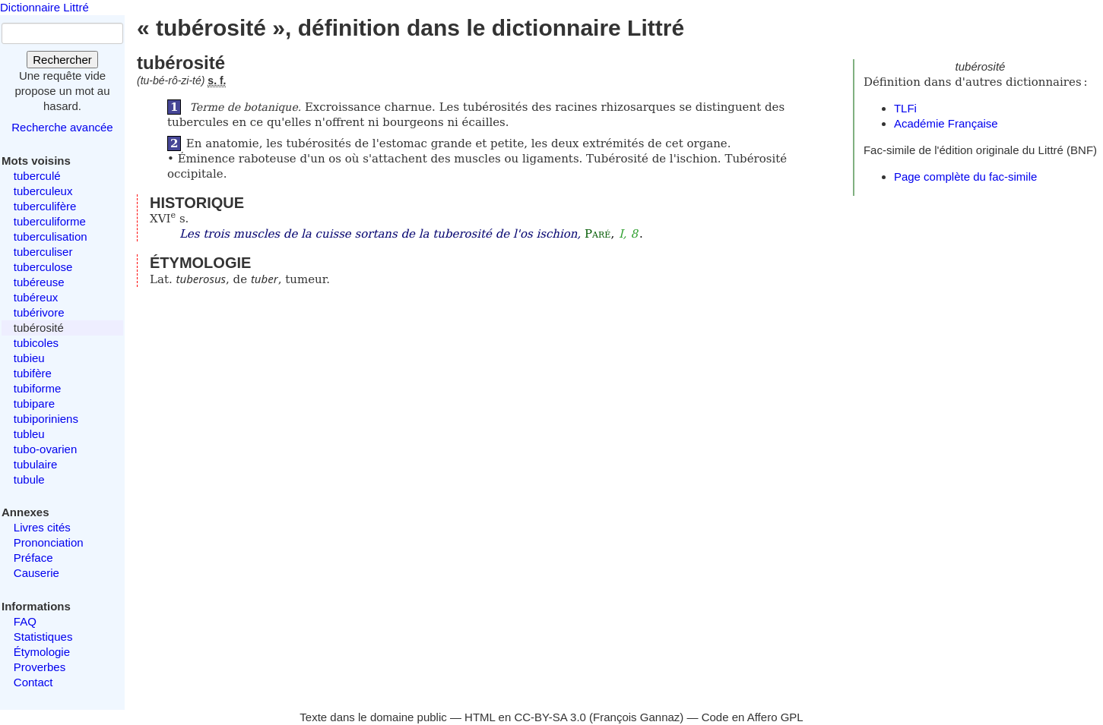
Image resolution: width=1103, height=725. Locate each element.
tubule (29, 479)
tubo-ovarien (45, 449)
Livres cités (42, 527)
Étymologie (42, 651)
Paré (597, 234)
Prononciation (49, 542)
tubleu (29, 433)
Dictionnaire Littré (44, 7)
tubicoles (36, 342)
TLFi (905, 108)
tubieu (29, 357)
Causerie (36, 572)
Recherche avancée (62, 127)
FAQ (25, 621)
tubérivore (39, 312)
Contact (33, 682)
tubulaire (36, 464)
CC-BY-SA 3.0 (550, 717)
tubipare (34, 403)
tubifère (33, 373)
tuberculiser (43, 251)
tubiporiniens (46, 418)
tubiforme (38, 388)
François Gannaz (636, 717)
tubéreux (36, 297)
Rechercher (62, 59)
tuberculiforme (50, 221)
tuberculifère (45, 206)
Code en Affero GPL (752, 717)
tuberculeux (43, 190)
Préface (33, 557)
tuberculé (37, 175)
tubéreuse (39, 282)
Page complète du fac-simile (965, 176)
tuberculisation (50, 236)
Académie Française (946, 123)
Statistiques (43, 636)
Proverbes (39, 666)
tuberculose (43, 266)
